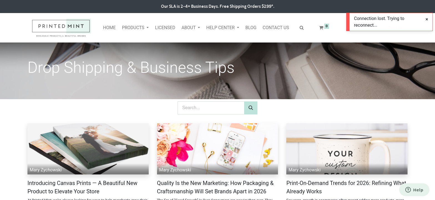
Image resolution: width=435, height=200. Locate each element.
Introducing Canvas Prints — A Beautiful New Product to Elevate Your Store (82, 187)
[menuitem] (109, 27)
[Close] (427, 19)
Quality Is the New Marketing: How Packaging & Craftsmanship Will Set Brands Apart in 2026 (215, 187)
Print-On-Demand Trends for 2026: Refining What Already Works (346, 187)
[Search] (250, 108)
